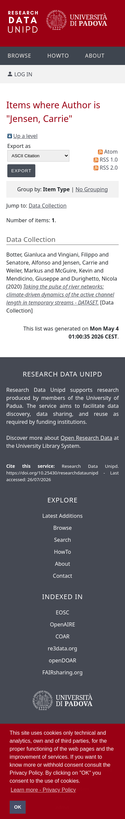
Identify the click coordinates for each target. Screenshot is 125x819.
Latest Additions (62, 515)
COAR (62, 636)
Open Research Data (86, 437)
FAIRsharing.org (62, 672)
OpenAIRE (62, 624)
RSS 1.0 (109, 159)
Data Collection (48, 205)
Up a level (25, 136)
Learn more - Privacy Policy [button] (43, 790)
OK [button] (17, 807)
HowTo (62, 551)
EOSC (62, 612)
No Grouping (91, 189)
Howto (58, 55)
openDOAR (62, 660)
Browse (62, 527)
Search (62, 539)
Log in (23, 74)
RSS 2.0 (109, 167)
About (95, 55)
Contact (62, 575)
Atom (111, 151)
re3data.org (62, 648)
